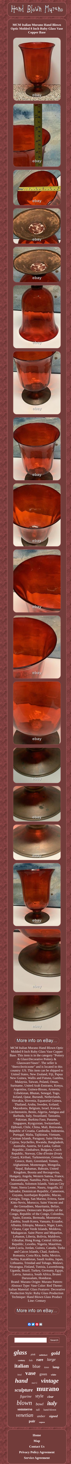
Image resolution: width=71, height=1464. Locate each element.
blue (36, 1366)
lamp (56, 1367)
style (39, 1396)
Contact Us (36, 1446)
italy (52, 1403)
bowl (40, 1404)
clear (50, 1396)
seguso (42, 1422)
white (53, 1374)
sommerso (24, 1409)
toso (46, 1367)
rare (39, 1360)
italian (21, 1366)
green (43, 1374)
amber (41, 1416)
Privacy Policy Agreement (37, 1452)
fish (31, 1360)
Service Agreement (37, 1458)
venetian (24, 1415)
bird (19, 1374)
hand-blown (50, 1409)
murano (48, 1388)
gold (55, 1353)
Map (37, 1441)
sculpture (24, 1389)
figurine (25, 1396)
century (21, 1360)
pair (32, 1421)
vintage (50, 1380)
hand (21, 1380)
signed (53, 1416)
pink (33, 1354)
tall (38, 1409)
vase (30, 1373)
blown (24, 1402)
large (51, 1359)
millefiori (43, 1355)
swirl (34, 1383)
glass (20, 1352)
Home (37, 1435)
